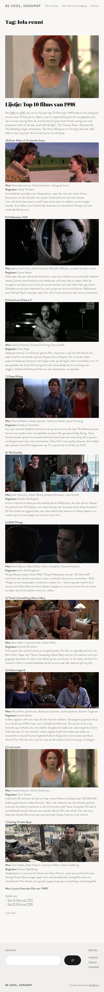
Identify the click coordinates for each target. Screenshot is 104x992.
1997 (22, 113)
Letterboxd (93, 966)
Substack (92, 961)
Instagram (93, 957)
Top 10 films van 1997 (20, 900)
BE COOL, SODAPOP (23, 5)
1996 (12, 113)
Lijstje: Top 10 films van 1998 (40, 104)
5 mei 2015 (10, 913)
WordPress (94, 985)
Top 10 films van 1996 (20, 904)
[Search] (72, 960)
